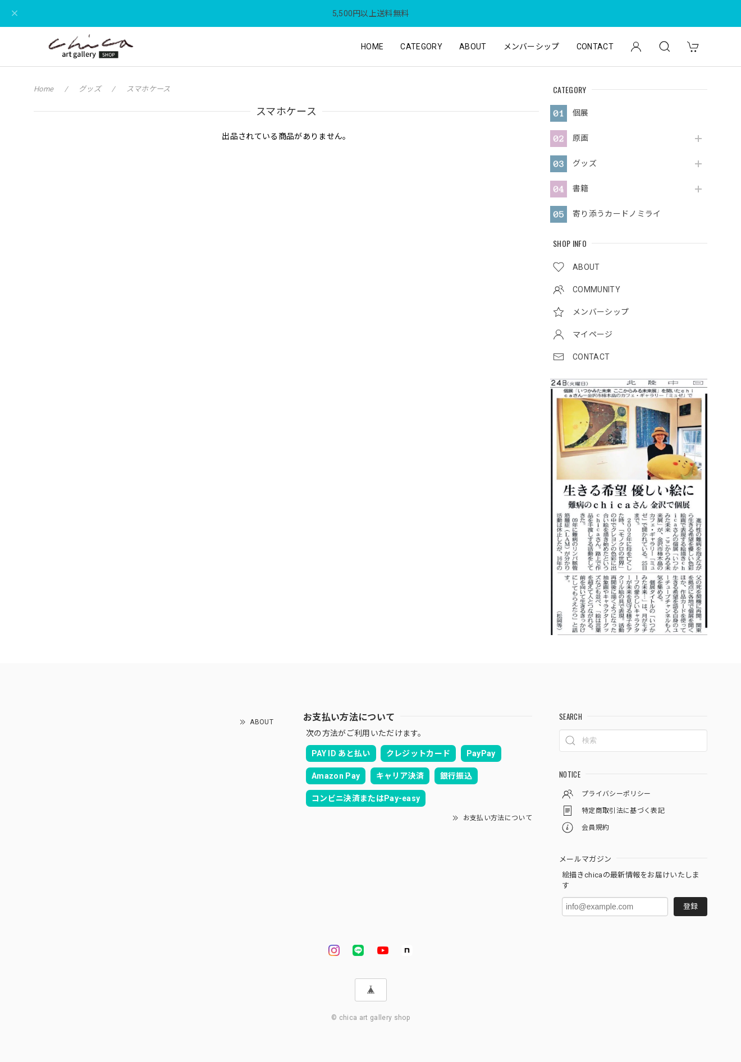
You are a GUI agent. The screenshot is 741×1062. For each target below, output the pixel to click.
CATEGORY (421, 46)
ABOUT (473, 46)
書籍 (581, 188)
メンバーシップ (532, 46)
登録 (690, 906)
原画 (581, 138)
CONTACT (595, 46)
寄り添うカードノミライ (617, 213)
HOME (372, 46)
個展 (581, 112)
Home (43, 89)
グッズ (585, 163)
